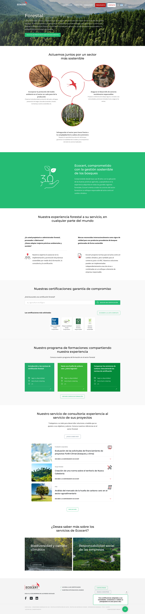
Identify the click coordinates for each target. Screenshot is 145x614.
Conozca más (37, 565)
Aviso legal (28, 607)
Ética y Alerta (106, 607)
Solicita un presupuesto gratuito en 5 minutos (43, 35)
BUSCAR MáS (73, 509)
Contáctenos (101, 587)
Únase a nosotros (103, 592)
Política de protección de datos (60, 607)
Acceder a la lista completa (109, 313)
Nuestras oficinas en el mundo (73, 590)
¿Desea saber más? (72, 436)
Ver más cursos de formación (72, 396)
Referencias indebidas (94, 607)
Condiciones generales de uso (41, 607)
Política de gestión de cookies (78, 607)
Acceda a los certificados (71, 587)
